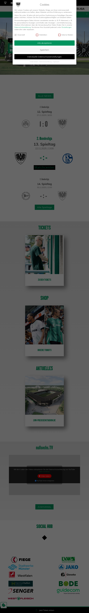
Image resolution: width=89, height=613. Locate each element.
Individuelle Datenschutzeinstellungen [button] (44, 56)
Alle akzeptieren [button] (44, 43)
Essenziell (19, 35)
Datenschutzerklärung (22, 27)
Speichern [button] (44, 50)
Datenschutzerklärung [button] (45, 62)
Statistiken (41, 35)
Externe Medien (65, 35)
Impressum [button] (56, 62)
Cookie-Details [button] (34, 62)
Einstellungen (67, 27)
